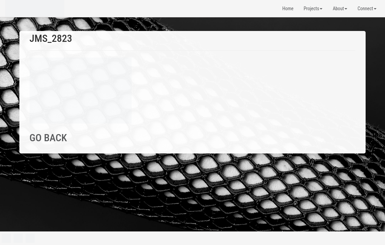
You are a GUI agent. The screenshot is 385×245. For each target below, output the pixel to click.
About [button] (340, 8)
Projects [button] (313, 8)
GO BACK (48, 138)
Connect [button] (366, 8)
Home (288, 8)
